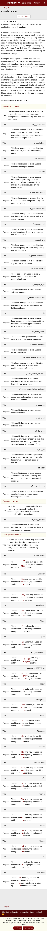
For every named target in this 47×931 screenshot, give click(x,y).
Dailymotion (23, 597)
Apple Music (23, 565)
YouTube (19, 882)
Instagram (23, 707)
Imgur (23, 691)
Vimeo (23, 849)
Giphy (23, 644)
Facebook (23, 613)
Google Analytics (26, 660)
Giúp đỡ (39, 912)
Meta (22, 723)
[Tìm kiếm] (44, 3)
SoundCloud (23, 770)
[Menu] (3, 2)
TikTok (22, 801)
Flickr (23, 628)
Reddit (22, 754)
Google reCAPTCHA (24, 676)
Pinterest (22, 738)
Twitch (22, 833)
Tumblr (22, 817)
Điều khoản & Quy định (10, 912)
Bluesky (22, 581)
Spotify (22, 786)
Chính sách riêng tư (27, 912)
